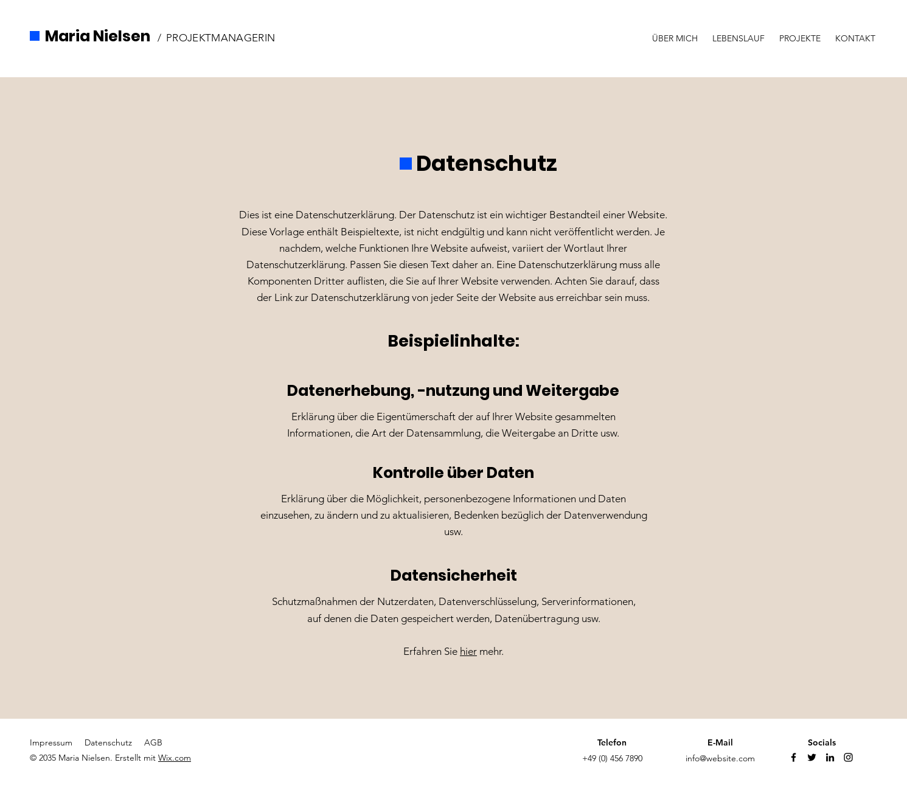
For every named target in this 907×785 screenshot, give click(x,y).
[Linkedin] (830, 757)
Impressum (51, 742)
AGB (153, 742)
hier (468, 651)
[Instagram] (848, 757)
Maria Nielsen (97, 36)
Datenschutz (108, 742)
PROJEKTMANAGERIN (220, 38)
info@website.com (720, 758)
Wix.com (174, 757)
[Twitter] (812, 757)
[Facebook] (793, 757)
